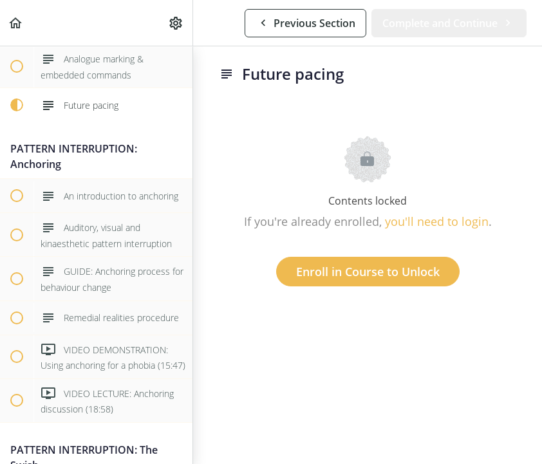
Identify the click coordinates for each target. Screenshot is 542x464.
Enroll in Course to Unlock (368, 271)
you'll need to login (437, 221)
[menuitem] (176, 23)
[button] (16, 23)
